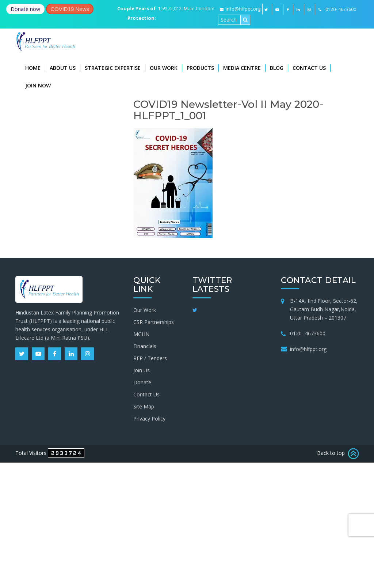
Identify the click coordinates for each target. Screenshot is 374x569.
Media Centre (242, 67)
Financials (144, 346)
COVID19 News (69, 9)
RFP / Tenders (150, 358)
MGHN (141, 334)
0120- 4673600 (307, 333)
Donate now (25, 8)
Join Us (141, 370)
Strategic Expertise (113, 67)
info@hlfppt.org (240, 8)
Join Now (38, 85)
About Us (63, 67)
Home (33, 67)
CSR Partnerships (153, 322)
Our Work (164, 67)
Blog (276, 67)
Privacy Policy (149, 418)
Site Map (143, 406)
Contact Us (309, 67)
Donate (142, 382)
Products (200, 67)
